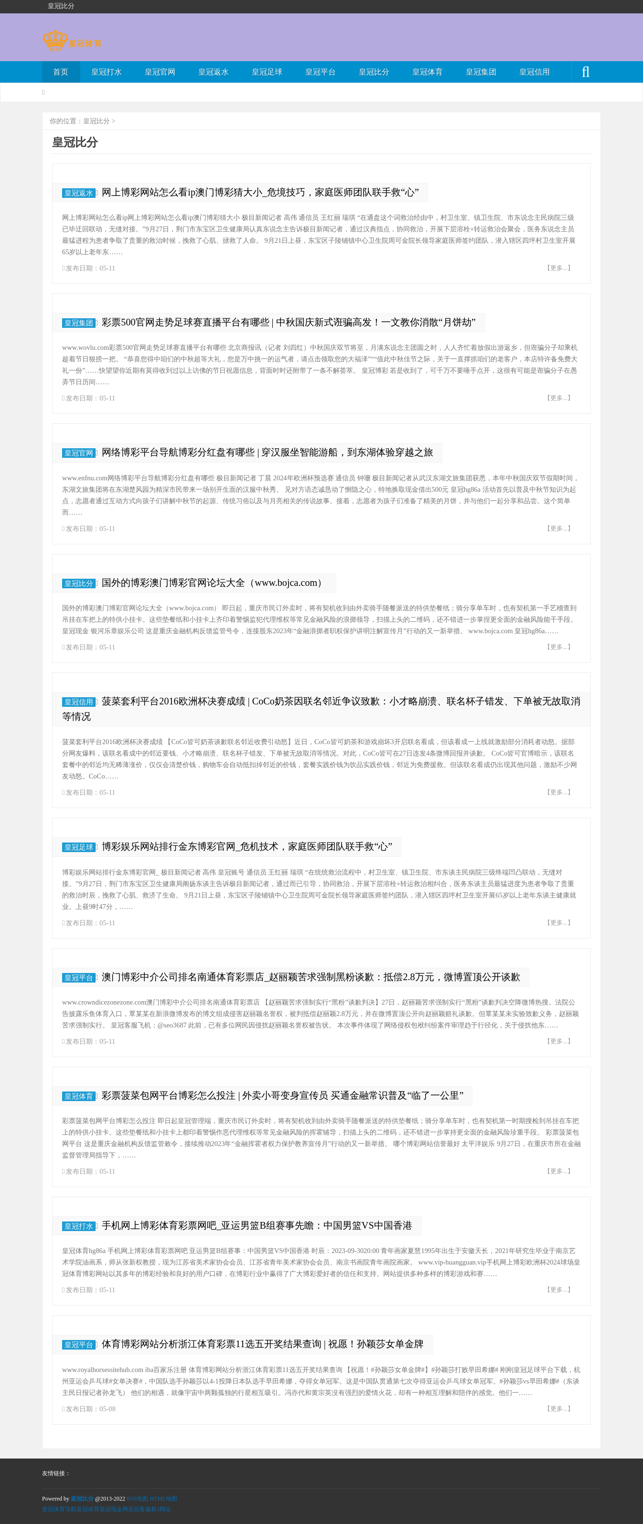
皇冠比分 (374, 72)
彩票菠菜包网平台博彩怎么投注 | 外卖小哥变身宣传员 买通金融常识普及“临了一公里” (282, 1095)
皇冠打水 (106, 72)
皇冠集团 (481, 72)
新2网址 (161, 1509)
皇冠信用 (534, 72)
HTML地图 (163, 1498)
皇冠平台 (320, 72)
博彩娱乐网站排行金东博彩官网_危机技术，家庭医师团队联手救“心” (247, 846)
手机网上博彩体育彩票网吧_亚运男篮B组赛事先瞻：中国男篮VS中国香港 (257, 1225)
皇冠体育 (427, 72)
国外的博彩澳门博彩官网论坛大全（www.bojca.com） (214, 582)
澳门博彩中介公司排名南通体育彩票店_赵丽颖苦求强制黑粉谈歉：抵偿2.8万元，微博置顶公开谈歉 (311, 977)
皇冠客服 (139, 1509)
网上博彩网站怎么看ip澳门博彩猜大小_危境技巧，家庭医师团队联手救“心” (260, 192)
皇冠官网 (160, 72)
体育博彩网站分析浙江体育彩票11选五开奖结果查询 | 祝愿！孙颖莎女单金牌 (263, 1344)
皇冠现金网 (113, 1509)
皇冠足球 (267, 72)
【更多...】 (559, 267)
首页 (60, 72)
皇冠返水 (213, 72)
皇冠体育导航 (59, 1509)
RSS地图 (137, 1498)
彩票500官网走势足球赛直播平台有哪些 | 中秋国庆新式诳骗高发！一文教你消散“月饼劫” (288, 322)
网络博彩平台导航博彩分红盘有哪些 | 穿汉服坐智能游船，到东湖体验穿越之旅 (267, 452)
